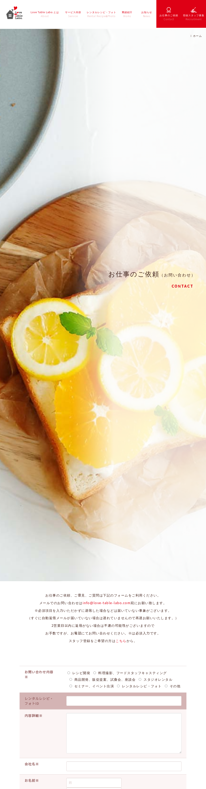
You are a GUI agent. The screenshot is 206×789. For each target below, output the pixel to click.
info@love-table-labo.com (107, 602)
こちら (121, 640)
